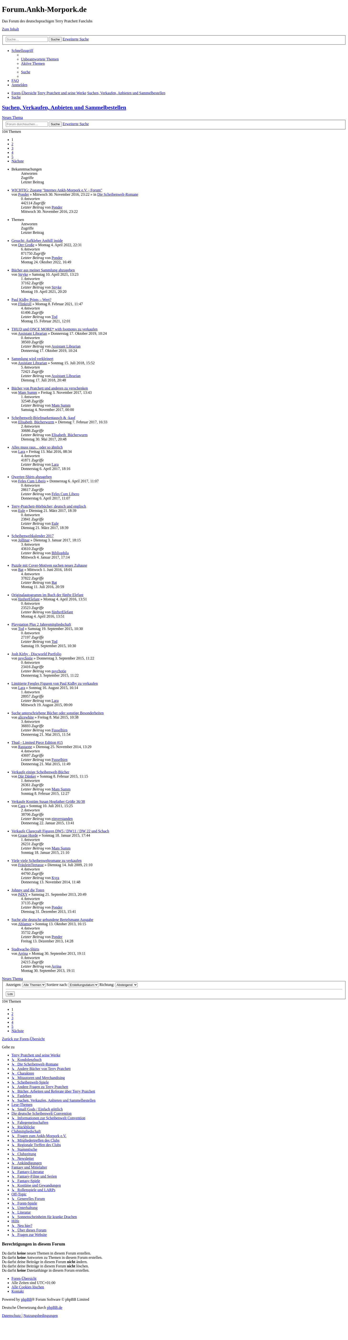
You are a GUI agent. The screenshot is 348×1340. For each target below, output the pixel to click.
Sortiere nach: (72, 985)
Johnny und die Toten (27, 890)
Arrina (23, 953)
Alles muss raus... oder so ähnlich (37, 447)
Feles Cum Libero (32, 481)
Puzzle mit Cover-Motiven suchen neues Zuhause (49, 565)
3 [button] (12, 148)
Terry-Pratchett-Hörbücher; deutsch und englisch (48, 506)
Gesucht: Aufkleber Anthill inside (37, 241)
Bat (20, 570)
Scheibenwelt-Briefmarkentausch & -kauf (43, 418)
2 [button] (12, 144)
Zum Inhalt (10, 29)
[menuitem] (40, 59)
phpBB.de (54, 1307)
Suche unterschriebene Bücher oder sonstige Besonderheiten (57, 713)
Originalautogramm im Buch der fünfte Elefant (47, 595)
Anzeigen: (26, 985)
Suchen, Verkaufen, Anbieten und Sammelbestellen (64, 107)
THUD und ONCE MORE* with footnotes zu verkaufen (54, 329)
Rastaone (25, 747)
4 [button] (12, 152)
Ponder (23, 194)
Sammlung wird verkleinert (32, 359)
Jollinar (24, 540)
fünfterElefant (29, 599)
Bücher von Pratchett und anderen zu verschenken (49, 388)
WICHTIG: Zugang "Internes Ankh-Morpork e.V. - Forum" (56, 190)
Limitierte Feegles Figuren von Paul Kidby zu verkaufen (54, 683)
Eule (21, 511)
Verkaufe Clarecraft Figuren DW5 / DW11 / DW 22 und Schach (60, 831)
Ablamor (24, 924)
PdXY (22, 894)
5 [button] (12, 157)
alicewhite (26, 717)
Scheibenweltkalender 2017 (32, 536)
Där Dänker (27, 776)
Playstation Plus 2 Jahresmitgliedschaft (41, 624)
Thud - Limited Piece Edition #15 (37, 742)
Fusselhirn (59, 730)
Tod (54, 317)
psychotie (25, 658)
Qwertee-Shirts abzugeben (31, 477)
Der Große (26, 245)
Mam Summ (27, 392)
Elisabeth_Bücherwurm (36, 422)
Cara (21, 806)
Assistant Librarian (32, 333)
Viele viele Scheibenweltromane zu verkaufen (46, 861)
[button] (17, 161)
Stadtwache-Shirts (25, 949)
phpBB (26, 1299)
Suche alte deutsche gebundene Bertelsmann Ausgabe (52, 920)
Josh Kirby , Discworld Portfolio (36, 654)
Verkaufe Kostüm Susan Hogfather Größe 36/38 (48, 802)
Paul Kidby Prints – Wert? (31, 300)
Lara (21, 452)
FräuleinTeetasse (31, 865)
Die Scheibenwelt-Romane (117, 194)
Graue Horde (28, 835)
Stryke (23, 274)
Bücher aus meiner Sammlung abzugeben (43, 270)
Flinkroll (24, 304)
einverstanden (62, 819)
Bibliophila (60, 553)
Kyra (55, 878)
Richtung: (118, 985)
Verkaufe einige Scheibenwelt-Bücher (40, 772)
